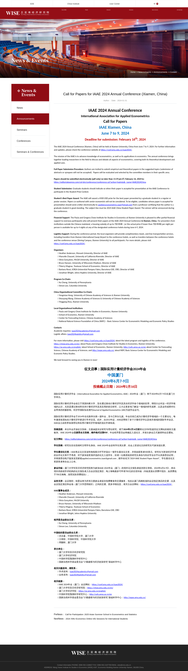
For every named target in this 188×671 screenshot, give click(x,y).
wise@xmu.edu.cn (124, 665)
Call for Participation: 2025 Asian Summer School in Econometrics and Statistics (103, 614)
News (20, 107)
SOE (32, 4)
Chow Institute (73, 4)
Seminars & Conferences (24, 152)
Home (133, 72)
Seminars (22, 129)
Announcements (160, 72)
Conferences (24, 140)
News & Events (144, 72)
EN (158, 4)
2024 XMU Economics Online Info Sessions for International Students (98, 618)
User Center (115, 4)
